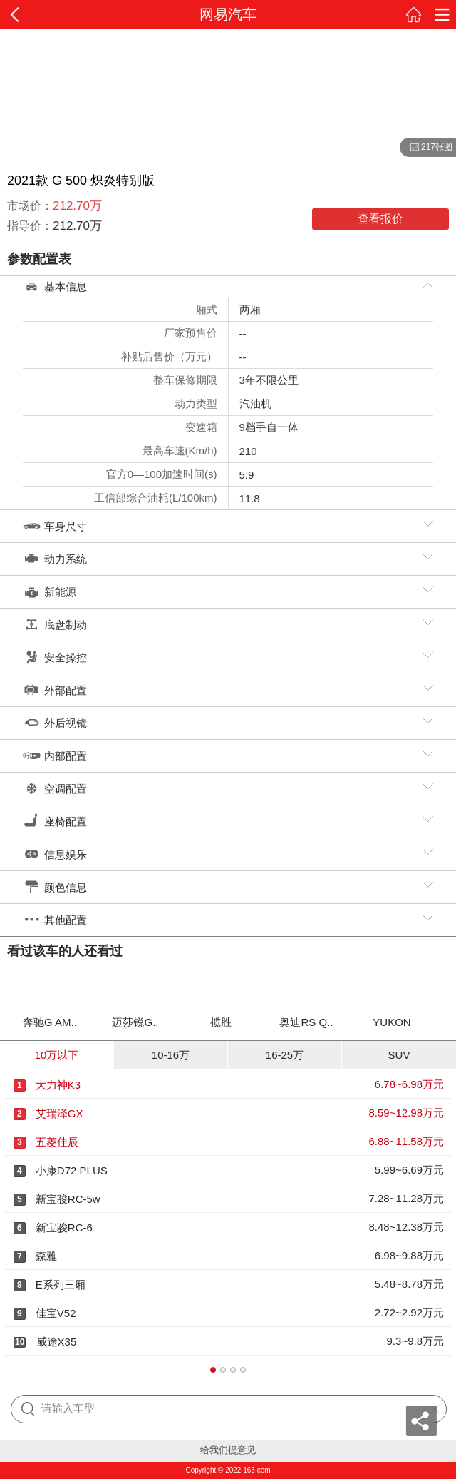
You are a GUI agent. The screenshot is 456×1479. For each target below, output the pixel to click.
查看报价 (380, 219)
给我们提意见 (228, 1450)
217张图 (426, 147)
